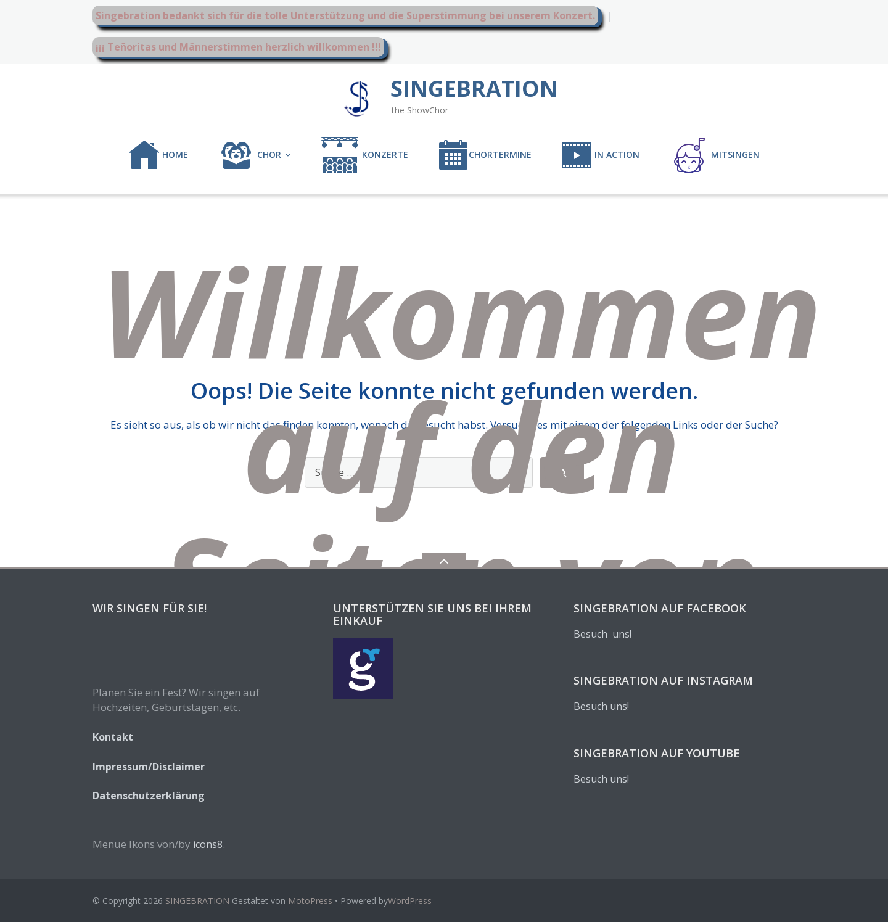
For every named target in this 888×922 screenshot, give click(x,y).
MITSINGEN (714, 155)
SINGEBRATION (197, 901)
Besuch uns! (602, 634)
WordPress (410, 901)
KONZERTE (364, 155)
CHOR (249, 155)
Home (158, 155)
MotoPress (310, 901)
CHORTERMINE (485, 155)
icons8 (208, 844)
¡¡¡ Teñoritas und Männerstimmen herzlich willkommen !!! (238, 47)
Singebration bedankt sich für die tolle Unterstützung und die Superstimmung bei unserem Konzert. (345, 15)
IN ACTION (600, 155)
